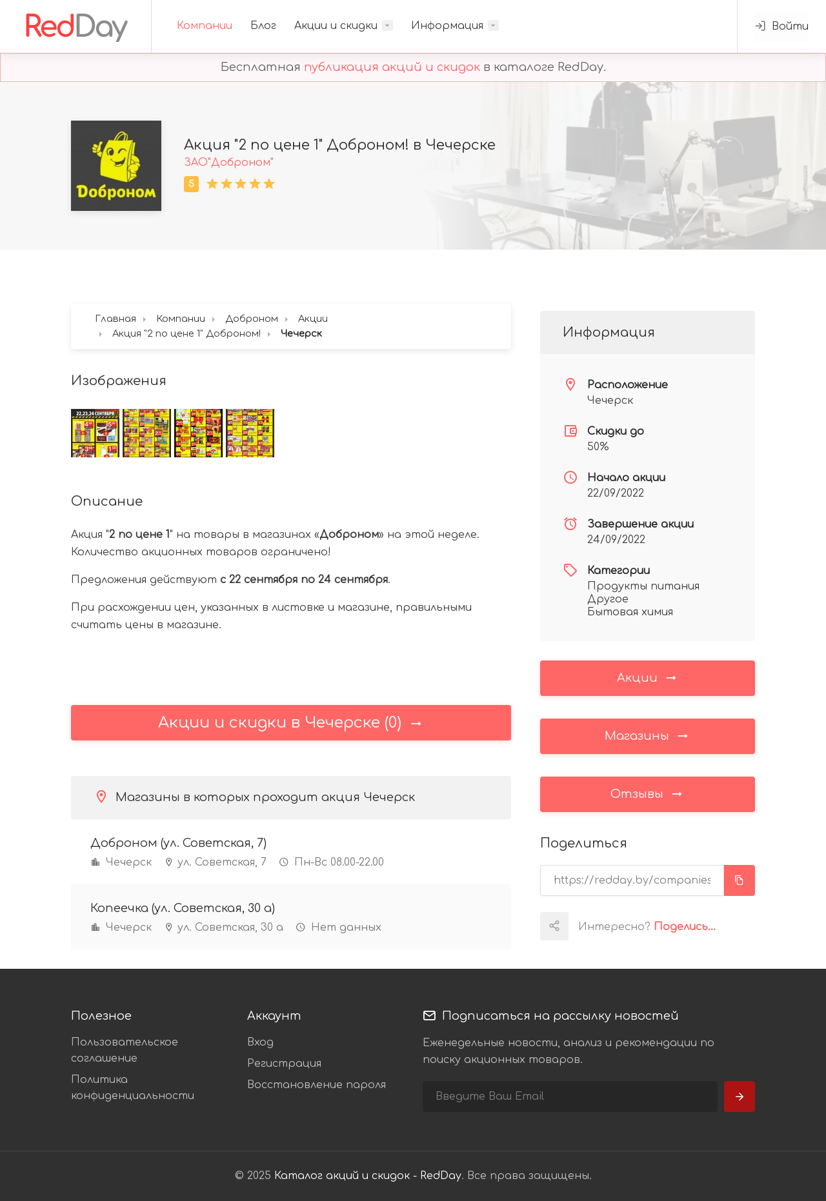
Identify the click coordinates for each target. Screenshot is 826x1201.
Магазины (647, 735)
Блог (263, 26)
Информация (447, 26)
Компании (204, 26)
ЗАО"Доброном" (229, 162)
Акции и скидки (336, 26)
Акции (647, 677)
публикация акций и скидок (392, 67)
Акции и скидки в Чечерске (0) (290, 722)
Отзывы (647, 793)
